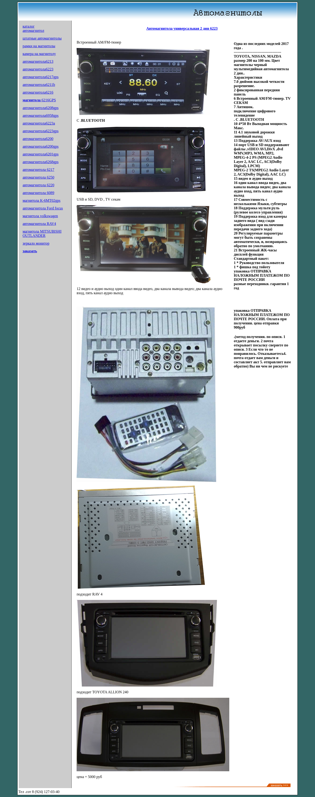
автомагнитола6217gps (40, 77)
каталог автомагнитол (33, 28)
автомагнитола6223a (38, 123)
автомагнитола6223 (37, 69)
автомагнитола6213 (37, 61)
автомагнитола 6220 (38, 185)
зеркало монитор (35, 243)
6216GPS (48, 100)
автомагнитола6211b (38, 85)
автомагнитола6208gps (40, 108)
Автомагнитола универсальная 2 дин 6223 (182, 28)
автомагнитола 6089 (38, 193)
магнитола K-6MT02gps (41, 200)
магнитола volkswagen (40, 216)
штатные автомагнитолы (41, 38)
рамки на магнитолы (38, 46)
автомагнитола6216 (37, 92)
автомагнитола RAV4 (39, 224)
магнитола (31, 100)
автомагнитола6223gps (40, 131)
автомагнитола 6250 (38, 177)
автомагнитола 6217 (38, 170)
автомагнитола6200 (37, 139)
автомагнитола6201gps (40, 154)
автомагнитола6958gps (40, 116)
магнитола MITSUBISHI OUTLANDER (41, 233)
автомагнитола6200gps (40, 146)
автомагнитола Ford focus (42, 208)
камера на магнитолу (39, 54)
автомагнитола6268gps (40, 162)
